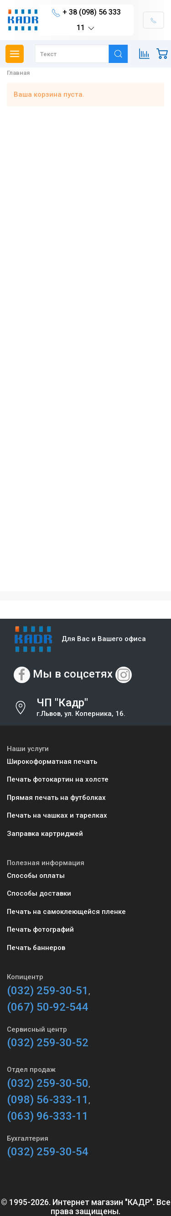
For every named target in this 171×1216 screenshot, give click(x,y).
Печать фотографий (40, 929)
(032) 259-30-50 (47, 1083)
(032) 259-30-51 (47, 990)
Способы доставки (39, 893)
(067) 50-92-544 (47, 1007)
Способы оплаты (36, 876)
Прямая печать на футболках (56, 797)
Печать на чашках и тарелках (57, 815)
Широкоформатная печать (52, 761)
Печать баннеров (36, 948)
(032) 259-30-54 (47, 1151)
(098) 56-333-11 (47, 1099)
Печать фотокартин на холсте (58, 779)
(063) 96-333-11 (47, 1116)
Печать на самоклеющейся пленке (66, 912)
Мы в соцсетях (73, 674)
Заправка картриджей (45, 834)
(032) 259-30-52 (47, 1042)
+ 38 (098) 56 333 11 (86, 20)
